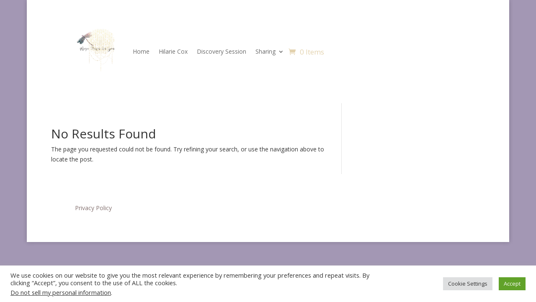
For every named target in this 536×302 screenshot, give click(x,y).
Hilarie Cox (173, 51)
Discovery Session (221, 51)
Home (141, 51)
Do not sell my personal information (60, 292)
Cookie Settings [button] (467, 283)
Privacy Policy (93, 208)
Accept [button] (512, 283)
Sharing (265, 51)
